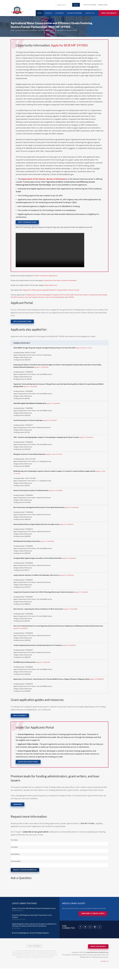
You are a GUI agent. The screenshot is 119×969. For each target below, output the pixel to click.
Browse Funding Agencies (20, 933)
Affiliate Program (90, 5)
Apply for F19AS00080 (53, 404)
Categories (59, 14)
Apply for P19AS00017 (50, 421)
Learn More (17, 805)
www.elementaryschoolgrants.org (97, 953)
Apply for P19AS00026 (20, 629)
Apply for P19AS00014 (67, 525)
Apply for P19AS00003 (56, 491)
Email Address (15, 855)
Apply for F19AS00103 (97, 680)
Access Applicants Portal (28, 762)
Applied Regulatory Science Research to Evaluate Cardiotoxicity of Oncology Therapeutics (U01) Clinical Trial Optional (34, 925)
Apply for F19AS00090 (47, 542)
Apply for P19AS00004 (72, 508)
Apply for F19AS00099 (43, 663)
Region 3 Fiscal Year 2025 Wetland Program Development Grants (34, 909)
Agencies (48, 14)
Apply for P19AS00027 (69, 646)
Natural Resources (21, 31)
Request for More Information (25, 870)
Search (76, 5)
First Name (14, 840)
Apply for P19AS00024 (69, 559)
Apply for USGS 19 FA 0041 (54, 455)
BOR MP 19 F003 (72, 31)
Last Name (14, 848)
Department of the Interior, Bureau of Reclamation (47, 31)
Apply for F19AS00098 (70, 609)
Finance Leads (103, 5)
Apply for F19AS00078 (42, 368)
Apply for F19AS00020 (86, 438)
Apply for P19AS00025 (67, 576)
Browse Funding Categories (39, 933)
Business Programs (74, 14)
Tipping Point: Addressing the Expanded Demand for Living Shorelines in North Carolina (51, 290)
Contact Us (89, 14)
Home (39, 14)
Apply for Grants (108, 13)
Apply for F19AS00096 (81, 592)
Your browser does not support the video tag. (50, 250)
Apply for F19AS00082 (30, 387)
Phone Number (16, 862)
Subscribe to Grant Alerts (93, 914)
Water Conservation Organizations (46, 276)
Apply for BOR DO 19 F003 (83, 348)
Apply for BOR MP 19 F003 (69, 46)
